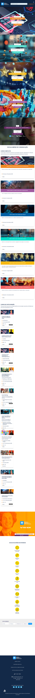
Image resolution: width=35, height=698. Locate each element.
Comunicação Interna (17, 566)
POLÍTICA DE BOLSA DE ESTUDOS (17, 670)
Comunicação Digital (17, 574)
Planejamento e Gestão (17, 597)
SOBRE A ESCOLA (17, 661)
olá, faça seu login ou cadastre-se (31, 4)
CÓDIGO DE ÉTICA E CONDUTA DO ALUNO (17, 667)
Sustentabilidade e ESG (17, 582)
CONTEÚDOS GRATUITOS (17, 664)
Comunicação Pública (17, 559)
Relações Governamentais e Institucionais (17, 605)
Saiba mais (21, 535)
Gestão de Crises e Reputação (17, 551)
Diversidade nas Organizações (17, 590)
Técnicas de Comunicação (17, 613)
